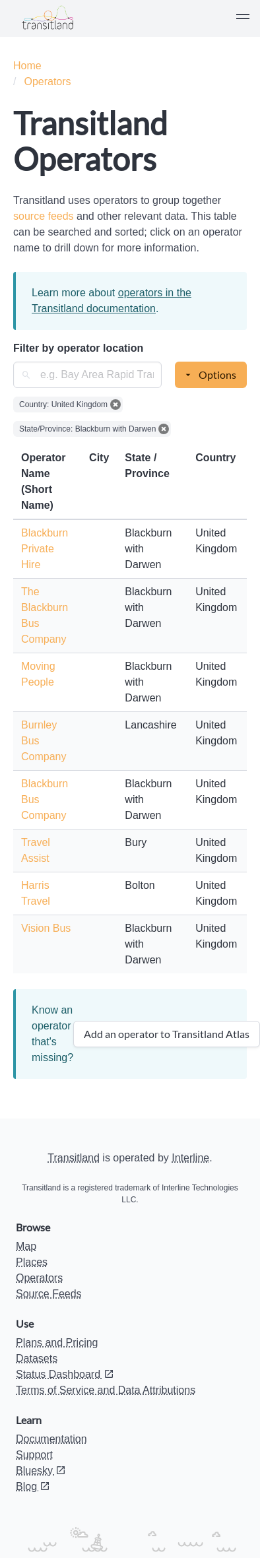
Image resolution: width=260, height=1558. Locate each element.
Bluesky (41, 1470)
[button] (243, 18)
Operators (47, 81)
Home (27, 65)
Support (34, 1454)
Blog (33, 1486)
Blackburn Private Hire (44, 548)
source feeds (45, 216)
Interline (190, 1157)
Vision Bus (46, 928)
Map (26, 1246)
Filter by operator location (78, 348)
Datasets (36, 1358)
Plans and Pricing (57, 1342)
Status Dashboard (65, 1374)
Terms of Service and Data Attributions (105, 1390)
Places (32, 1262)
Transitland (74, 1157)
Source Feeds (49, 1293)
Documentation (51, 1438)
